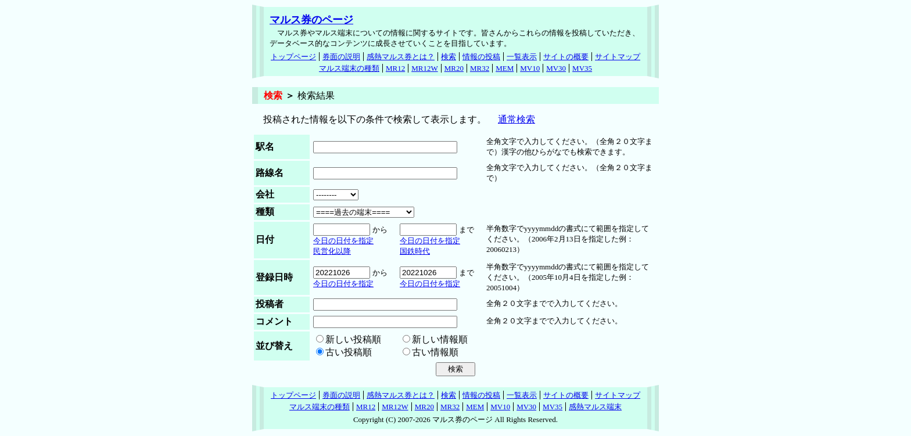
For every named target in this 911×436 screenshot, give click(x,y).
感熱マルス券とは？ (401, 56)
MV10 (530, 68)
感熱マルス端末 (595, 406)
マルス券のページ (311, 20)
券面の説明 (341, 56)
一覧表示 (522, 56)
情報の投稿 (481, 56)
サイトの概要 (566, 56)
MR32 (479, 68)
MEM (505, 68)
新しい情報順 (440, 339)
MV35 (582, 68)
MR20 (454, 68)
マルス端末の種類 (349, 68)
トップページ (293, 56)
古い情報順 (435, 352)
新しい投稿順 (353, 339)
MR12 (395, 68)
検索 (448, 56)
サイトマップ (617, 56)
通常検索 (516, 119)
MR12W (424, 68)
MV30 (556, 68)
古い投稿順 (348, 352)
